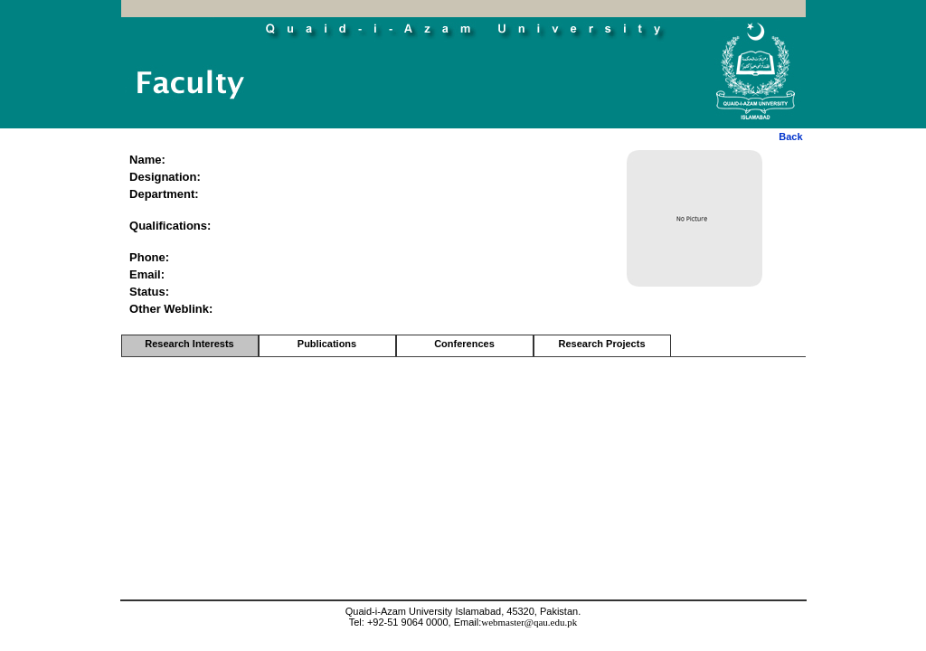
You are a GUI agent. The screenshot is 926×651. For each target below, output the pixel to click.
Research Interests (189, 343)
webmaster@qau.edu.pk (529, 622)
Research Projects (602, 343)
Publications (327, 343)
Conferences (464, 343)
